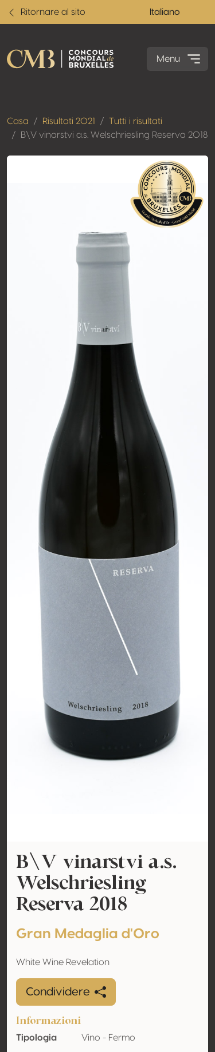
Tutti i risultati (135, 121)
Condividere (66, 992)
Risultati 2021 (68, 121)
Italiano (165, 12)
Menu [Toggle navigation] (180, 59)
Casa (18, 121)
